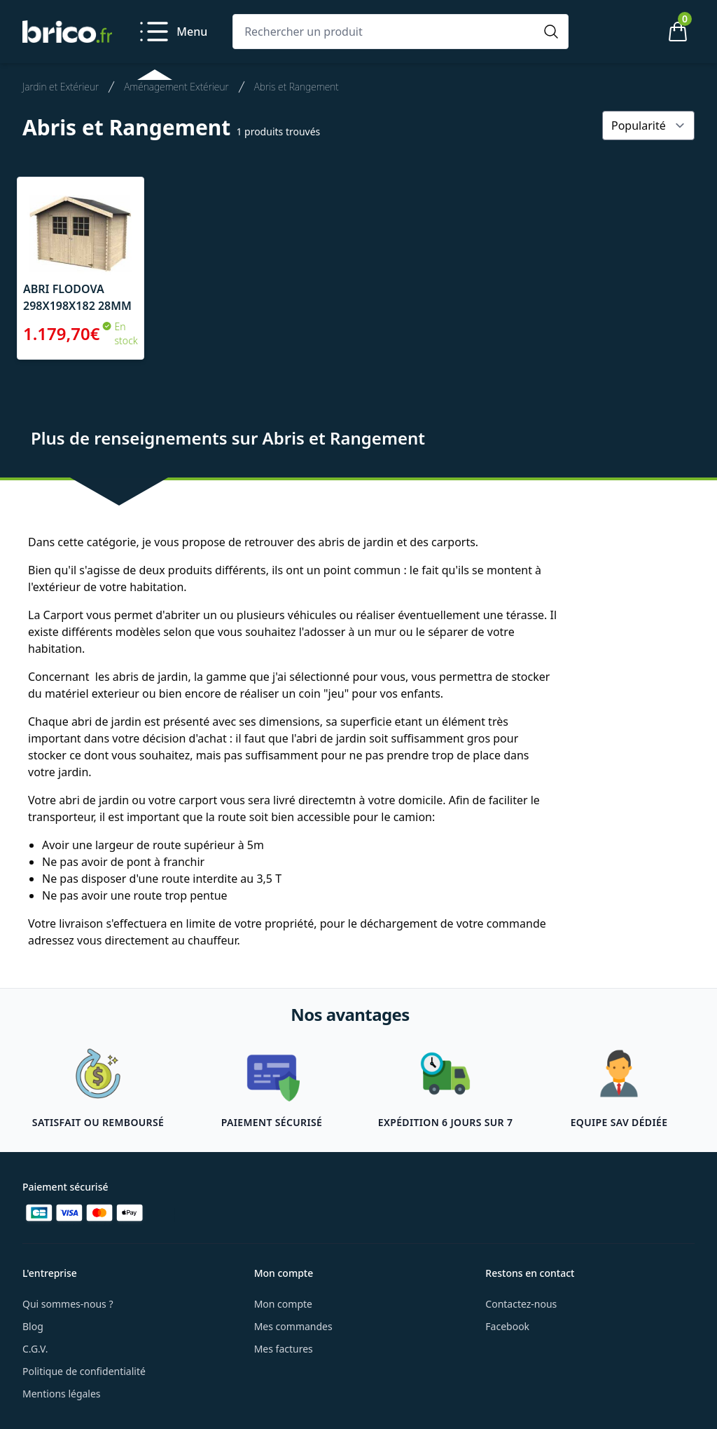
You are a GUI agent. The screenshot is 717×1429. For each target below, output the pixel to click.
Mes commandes (293, 1326)
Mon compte (283, 1304)
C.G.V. (35, 1348)
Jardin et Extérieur (60, 86)
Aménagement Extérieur (176, 86)
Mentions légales (61, 1393)
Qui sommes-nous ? (67, 1304)
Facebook (507, 1326)
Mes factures (283, 1348)
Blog (32, 1326)
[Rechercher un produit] (386, 32)
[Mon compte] (630, 31)
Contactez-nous (521, 1304)
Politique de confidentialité (84, 1371)
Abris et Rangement (296, 86)
